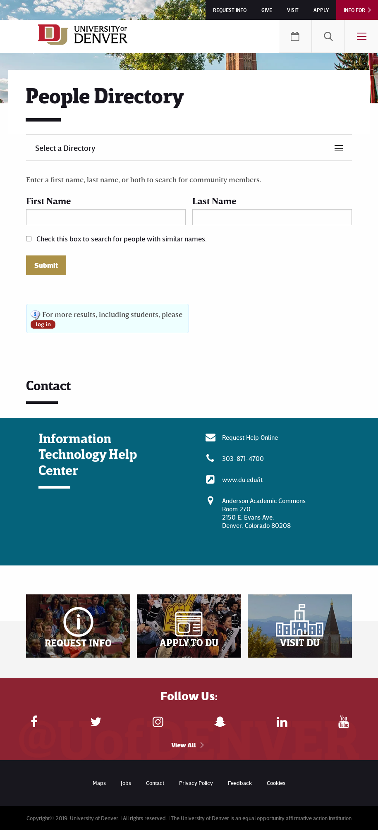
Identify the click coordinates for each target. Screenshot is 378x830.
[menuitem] (328, 36)
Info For (354, 10)
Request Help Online (250, 437)
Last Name (214, 200)
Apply (321, 10)
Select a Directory (65, 148)
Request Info (229, 10)
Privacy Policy (196, 782)
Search (328, 36)
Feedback (240, 782)
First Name (48, 200)
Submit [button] (46, 265)
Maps (99, 782)
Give (266, 10)
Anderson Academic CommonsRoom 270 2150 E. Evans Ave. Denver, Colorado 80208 (264, 512)
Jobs (126, 782)
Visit (293, 10)
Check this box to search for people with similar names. (121, 238)
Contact (155, 782)
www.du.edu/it (242, 479)
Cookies (276, 782)
